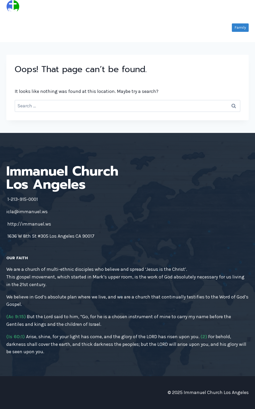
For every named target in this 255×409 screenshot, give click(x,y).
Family (240, 27)
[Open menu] (244, 6)
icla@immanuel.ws (27, 212)
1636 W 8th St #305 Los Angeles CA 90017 (50, 236)
